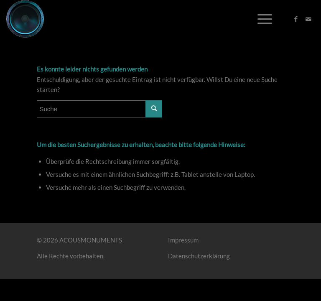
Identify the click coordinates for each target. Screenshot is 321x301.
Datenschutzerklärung (199, 256)
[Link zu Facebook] (296, 19)
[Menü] (260, 19)
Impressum (183, 240)
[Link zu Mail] (308, 19)
